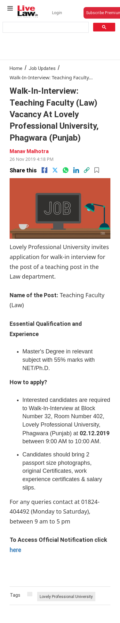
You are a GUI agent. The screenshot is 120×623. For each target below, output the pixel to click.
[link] (87, 170)
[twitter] (55, 170)
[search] (45, 27)
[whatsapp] (65, 170)
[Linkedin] (76, 170)
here (15, 550)
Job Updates (42, 68)
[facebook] (44, 170)
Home (16, 68)
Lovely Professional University (66, 596)
